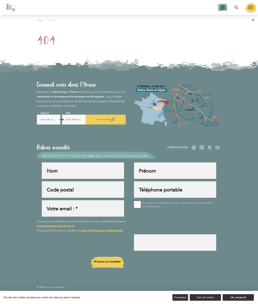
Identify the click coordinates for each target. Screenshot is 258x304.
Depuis (44, 113)
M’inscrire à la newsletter (107, 261)
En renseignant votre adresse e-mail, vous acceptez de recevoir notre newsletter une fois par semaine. (177, 205)
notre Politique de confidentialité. (101, 230)
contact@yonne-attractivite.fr (55, 226)
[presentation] (159, 225)
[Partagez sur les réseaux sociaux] (253, 19)
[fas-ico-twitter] (209, 147)
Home (40, 20)
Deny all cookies (205, 297)
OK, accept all (238, 297)
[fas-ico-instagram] (201, 147)
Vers (79, 113)
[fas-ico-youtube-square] (217, 147)
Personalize (180, 297)
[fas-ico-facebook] (193, 147)
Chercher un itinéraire (113, 120)
